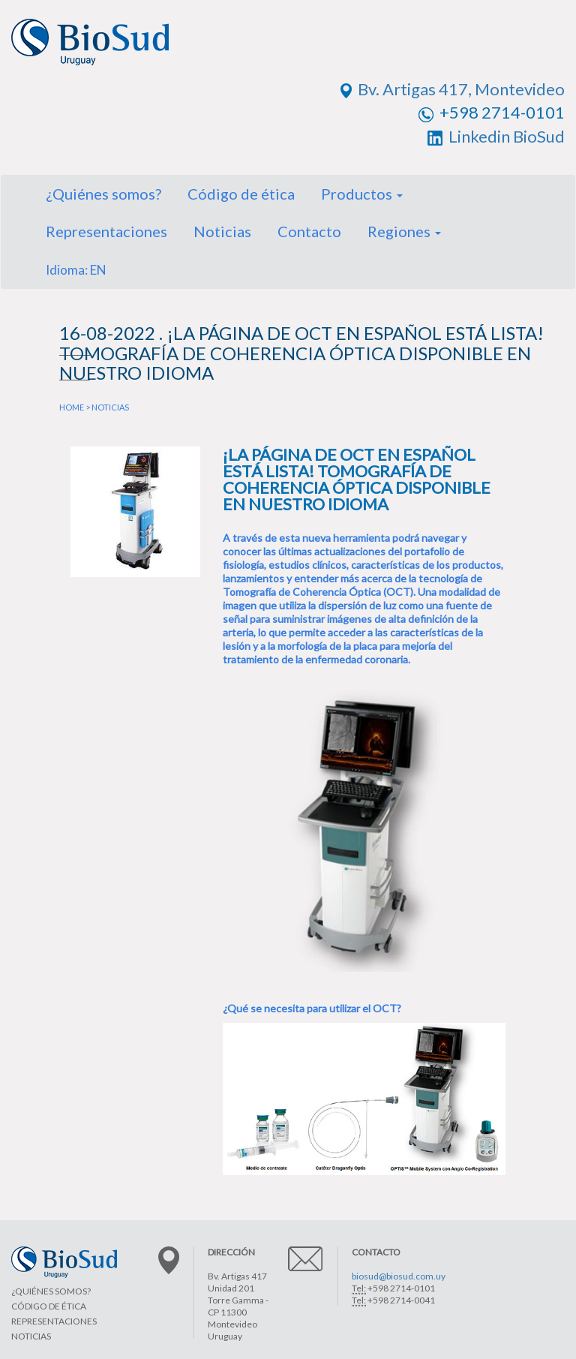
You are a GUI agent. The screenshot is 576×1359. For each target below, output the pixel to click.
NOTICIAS (110, 407)
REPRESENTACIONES (54, 1321)
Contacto (309, 231)
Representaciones (106, 231)
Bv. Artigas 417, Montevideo (452, 89)
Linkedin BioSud (496, 136)
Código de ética (241, 194)
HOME (71, 407)
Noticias (222, 231)
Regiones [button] (404, 231)
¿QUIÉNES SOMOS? (51, 1291)
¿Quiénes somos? (103, 194)
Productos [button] (362, 194)
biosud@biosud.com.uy (399, 1276)
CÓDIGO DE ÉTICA (48, 1306)
